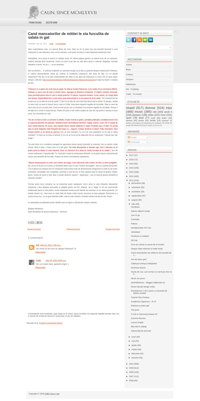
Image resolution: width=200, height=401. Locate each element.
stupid (130, 107)
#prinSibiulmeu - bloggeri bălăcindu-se (148, 282)
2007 (131, 376)
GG (37, 245)
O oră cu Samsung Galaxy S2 (144, 314)
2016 (131, 159)
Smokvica (135, 207)
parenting (148, 123)
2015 (131, 164)
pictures (136, 115)
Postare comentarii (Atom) (50, 323)
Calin (38, 260)
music (139, 111)
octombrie (136, 191)
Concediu (135, 219)
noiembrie (136, 187)
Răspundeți (40, 252)
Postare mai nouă (34, 229)
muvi (163, 115)
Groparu (129, 79)
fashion (129, 123)
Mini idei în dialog (138, 326)
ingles (150, 125)
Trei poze (135, 310)
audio (128, 125)
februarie (136, 353)
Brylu (128, 69)
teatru (164, 118)
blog (143, 125)
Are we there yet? (139, 259)
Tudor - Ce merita (134, 94)
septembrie (137, 196)
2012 (131, 176)
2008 (131, 372)
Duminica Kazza (138, 268)
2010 (131, 364)
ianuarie (135, 358)
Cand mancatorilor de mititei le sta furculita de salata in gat (68, 35)
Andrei (129, 64)
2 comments (61, 44)
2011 (131, 180)
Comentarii (134, 142)
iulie (134, 204)
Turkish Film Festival (140, 297)
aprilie (134, 345)
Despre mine (51, 22)
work (153, 118)
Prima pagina (35, 22)
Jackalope (135, 232)
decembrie (136, 183)
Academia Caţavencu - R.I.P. (143, 301)
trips (169, 107)
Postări (132, 137)
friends (136, 125)
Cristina (129, 74)
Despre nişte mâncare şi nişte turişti (146, 249)
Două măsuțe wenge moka (143, 287)
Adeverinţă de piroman (141, 331)
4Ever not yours (138, 278)
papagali (165, 120)
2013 (131, 172)
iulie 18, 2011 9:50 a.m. (56, 260)
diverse (150, 107)
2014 (131, 168)
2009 (131, 368)
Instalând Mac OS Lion (141, 228)
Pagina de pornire (73, 229)
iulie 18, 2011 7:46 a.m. (50, 245)
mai (133, 341)
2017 (131, 155)
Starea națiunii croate (140, 211)
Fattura (134, 224)
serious (129, 120)
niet (155, 112)
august (135, 200)
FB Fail (134, 240)
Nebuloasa (131, 84)
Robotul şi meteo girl (140, 306)
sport (128, 118)
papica (138, 123)
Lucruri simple (137, 322)
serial (167, 123)
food (51, 44)
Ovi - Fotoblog (132, 89)
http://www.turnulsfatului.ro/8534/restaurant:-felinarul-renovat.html (69, 80)
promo (157, 125)
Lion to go (135, 215)
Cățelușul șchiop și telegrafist (144, 263)
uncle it (168, 112)
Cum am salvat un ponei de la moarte (147, 244)
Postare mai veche (113, 229)
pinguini (158, 123)
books (141, 120)
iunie (134, 337)
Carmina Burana (138, 318)
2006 (131, 380)
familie (153, 120)
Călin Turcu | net (52, 394)
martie (135, 349)
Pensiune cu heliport (140, 236)
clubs (150, 115)
